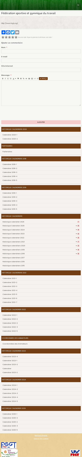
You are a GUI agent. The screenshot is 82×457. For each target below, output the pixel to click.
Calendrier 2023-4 (10, 356)
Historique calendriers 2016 (14, 261)
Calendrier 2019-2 (10, 197)
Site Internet (7, 66)
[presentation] (20, 113)
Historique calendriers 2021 (41, 242)
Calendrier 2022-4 (10, 327)
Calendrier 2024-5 (10, 401)
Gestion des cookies (41, 439)
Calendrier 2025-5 (10, 430)
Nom (3, 47)
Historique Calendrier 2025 (41, 226)
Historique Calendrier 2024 (41, 230)
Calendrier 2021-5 (10, 294)
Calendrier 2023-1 (10, 360)
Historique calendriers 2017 (13, 257)
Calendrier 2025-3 (10, 418)
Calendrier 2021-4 (10, 290)
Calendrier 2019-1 (10, 193)
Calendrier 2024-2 (10, 389)
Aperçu (43, 79)
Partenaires (7, 151)
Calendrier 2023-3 (10, 364)
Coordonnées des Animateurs (15, 344)
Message (5, 75)
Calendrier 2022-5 (10, 331)
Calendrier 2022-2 (10, 319)
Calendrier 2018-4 (10, 176)
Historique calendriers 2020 (41, 245)
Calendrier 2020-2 (10, 139)
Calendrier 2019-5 (10, 209)
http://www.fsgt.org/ (9, 23)
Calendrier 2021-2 (10, 282)
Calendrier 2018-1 (10, 164)
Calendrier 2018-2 (10, 168)
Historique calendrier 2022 (41, 238)
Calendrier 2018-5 (10, 180)
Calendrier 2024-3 (10, 393)
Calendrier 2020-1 (10, 135)
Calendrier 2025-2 (10, 422)
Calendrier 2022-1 (10, 315)
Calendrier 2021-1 (10, 278)
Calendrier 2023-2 (10, 372)
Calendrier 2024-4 (10, 397)
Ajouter (41, 122)
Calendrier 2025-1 (10, 414)
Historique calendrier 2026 (41, 222)
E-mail (4, 57)
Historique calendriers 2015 (14, 265)
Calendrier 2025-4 (10, 426)
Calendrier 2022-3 (10, 323)
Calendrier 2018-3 (10, 172)
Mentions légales (41, 436)
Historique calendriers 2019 (41, 250)
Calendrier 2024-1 (10, 385)
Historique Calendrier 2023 (41, 233)
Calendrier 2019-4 (10, 205)
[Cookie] (5, 452)
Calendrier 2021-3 (10, 286)
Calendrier (7, 368)
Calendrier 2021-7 (10, 302)
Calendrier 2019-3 (10, 201)
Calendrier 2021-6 (10, 298)
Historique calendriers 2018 (41, 253)
